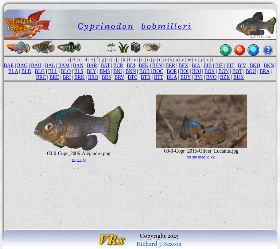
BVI (198, 77)
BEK (143, 65)
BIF (219, 65)
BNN (130, 71)
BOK (210, 71)
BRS (106, 77)
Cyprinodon (106, 25)
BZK (225, 77)
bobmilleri (166, 25)
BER (170, 65)
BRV (119, 77)
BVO (211, 77)
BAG (22, 65)
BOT (237, 71)
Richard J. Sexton (159, 244)
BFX (183, 65)
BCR (118, 65)
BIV (242, 65)
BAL (50, 65)
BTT (158, 77)
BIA (196, 65)
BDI (131, 65)
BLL (52, 71)
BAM (64, 65)
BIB (207, 65)
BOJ (196, 71)
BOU (251, 71)
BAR (92, 65)
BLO (66, 71)
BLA (13, 71)
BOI (184, 71)
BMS (105, 71)
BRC (41, 77)
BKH (255, 65)
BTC (132, 77)
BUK (238, 77)
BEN (157, 65)
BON (223, 71)
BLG (39, 71)
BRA (264, 71)
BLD (26, 71)
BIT (230, 65)
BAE (8, 65)
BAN (78, 65)
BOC (158, 71)
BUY (185, 77)
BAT (105, 65)
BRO (93, 77)
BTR (145, 77)
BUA (172, 77)
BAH (36, 65)
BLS (78, 71)
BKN (269, 65)
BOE (171, 71)
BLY (91, 71)
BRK (79, 77)
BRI (67, 77)
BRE (54, 77)
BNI (117, 71)
